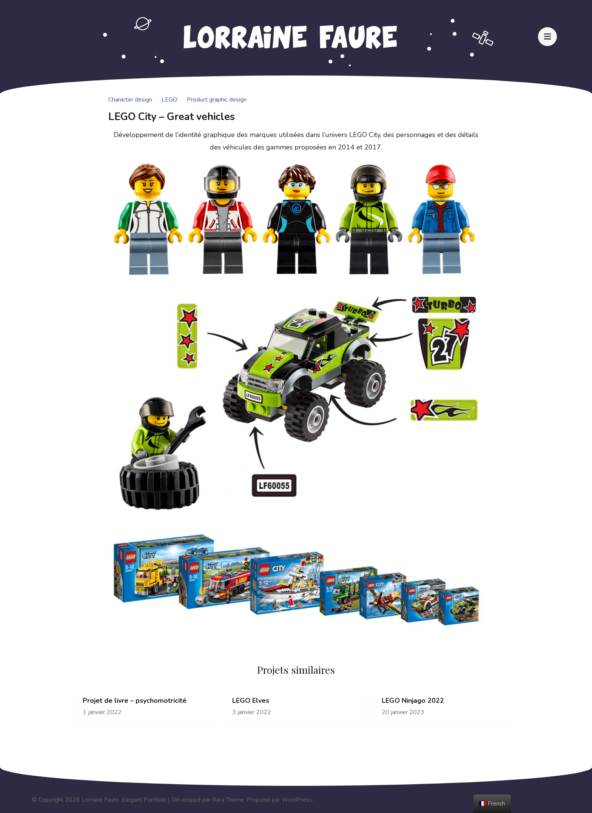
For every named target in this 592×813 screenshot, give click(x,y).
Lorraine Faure (100, 800)
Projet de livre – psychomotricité (135, 700)
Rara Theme (228, 800)
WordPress (297, 800)
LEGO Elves (250, 700)
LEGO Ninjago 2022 (413, 700)
